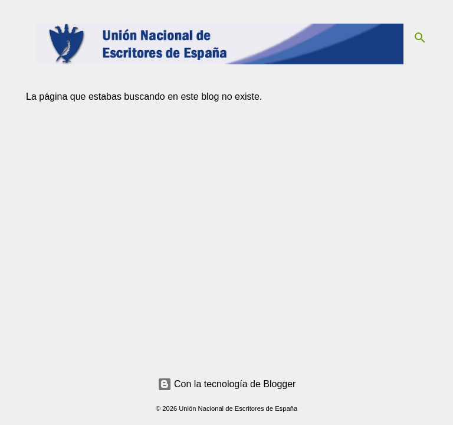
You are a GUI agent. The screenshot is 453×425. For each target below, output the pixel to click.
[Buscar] (420, 38)
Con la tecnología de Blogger (226, 384)
